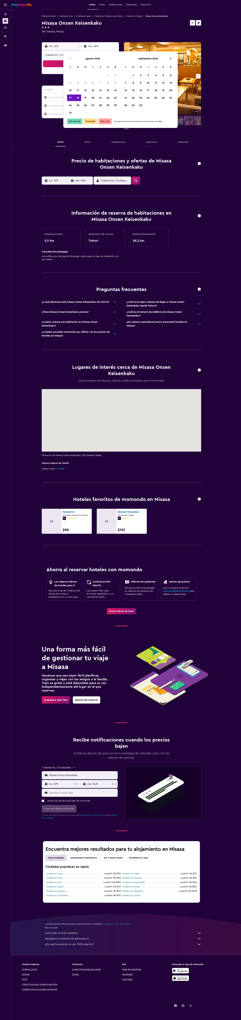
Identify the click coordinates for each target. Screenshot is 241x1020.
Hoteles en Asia (70, 16)
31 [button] (70, 113)
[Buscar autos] (5, 27)
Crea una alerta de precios (180, 591)
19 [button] (85, 98)
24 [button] (70, 105)
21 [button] (100, 98)
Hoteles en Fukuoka (136, 878)
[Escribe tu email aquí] (87, 793)
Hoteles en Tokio (59, 874)
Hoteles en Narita (59, 887)
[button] (5, 4)
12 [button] (85, 90)
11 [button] (78, 90)
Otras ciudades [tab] (60, 858)
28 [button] (100, 105)
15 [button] (108, 90)
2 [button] (115, 75)
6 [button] (93, 83)
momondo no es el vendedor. (127, 933)
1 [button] (107, 75)
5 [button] (85, 83)
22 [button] (107, 98)
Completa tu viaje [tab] (143, 858)
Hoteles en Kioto (59, 878)
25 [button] (77, 105)
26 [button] (85, 105)
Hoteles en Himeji (135, 887)
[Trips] (5, 36)
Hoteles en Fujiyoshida (138, 882)
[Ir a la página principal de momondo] (21, 4)
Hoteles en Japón (88, 16)
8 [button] (108, 83)
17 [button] (70, 98)
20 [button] (92, 98)
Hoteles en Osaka (135, 874)
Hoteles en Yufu (58, 882)
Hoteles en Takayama (137, 891)
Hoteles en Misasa (138, 16)
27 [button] (93, 105)
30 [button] (115, 105)
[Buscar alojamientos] (5, 21)
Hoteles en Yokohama (61, 895)
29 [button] (107, 105)
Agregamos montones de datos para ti (127, 938)
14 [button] (100, 90)
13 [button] (93, 90)
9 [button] (115, 83)
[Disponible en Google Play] (189, 970)
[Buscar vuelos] (5, 14)
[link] (126, 611)
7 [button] (100, 83)
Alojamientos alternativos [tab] (88, 858)
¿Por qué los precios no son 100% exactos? (127, 944)
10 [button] (70, 90)
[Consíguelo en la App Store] (189, 978)
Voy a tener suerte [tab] (117, 858)
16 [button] (115, 90)
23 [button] (115, 98)
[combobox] (87, 775)
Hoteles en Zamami (60, 891)
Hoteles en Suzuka (136, 895)
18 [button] (78, 98)
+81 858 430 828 (55, 35)
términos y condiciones (97, 815)
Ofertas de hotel (53, 16)
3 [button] (70, 83)
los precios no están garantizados (121, 924)
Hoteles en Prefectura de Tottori (113, 16)
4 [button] (78, 83)
